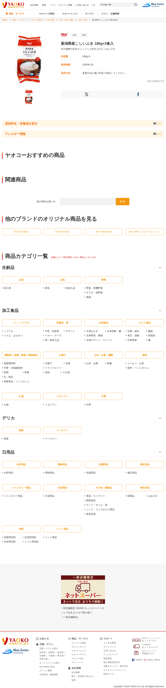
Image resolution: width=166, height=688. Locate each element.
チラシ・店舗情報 (110, 13)
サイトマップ (109, 647)
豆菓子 (48, 363)
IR (93, 5)
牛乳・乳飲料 (52, 331)
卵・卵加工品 (52, 340)
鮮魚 (47, 288)
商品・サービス (18, 20)
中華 (88, 404)
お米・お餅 (82, 20)
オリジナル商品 (79, 643)
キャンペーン (78, 662)
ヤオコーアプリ (79, 654)
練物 (150, 331)
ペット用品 (51, 537)
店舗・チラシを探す (48, 648)
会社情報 (34, 5)
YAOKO (137, 660)
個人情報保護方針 (111, 662)
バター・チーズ (53, 335)
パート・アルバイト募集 (61, 5)
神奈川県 (43, 659)
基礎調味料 (10, 363)
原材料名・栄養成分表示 (21, 123)
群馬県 (51, 652)
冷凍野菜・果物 (94, 335)
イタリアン (51, 404)
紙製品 (131, 496)
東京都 (60, 655)
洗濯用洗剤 (10, 537)
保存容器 (91, 514)
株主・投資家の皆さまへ (83, 676)
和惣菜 (151, 335)
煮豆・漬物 (133, 335)
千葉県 (51, 655)
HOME (4, 20)
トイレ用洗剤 (31, 541)
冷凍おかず (92, 331)
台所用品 (8, 472)
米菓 (68, 363)
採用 (44, 5)
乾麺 (109, 363)
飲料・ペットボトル (138, 368)
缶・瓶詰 (8, 377)
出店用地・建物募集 (48, 674)
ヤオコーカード (79, 647)
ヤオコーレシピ (70, 13)
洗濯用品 (91, 472)
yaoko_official (152, 660)
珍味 (47, 372)
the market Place (47, 666)
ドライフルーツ (53, 368)
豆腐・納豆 (133, 331)
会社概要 (76, 672)
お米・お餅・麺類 (66, 20)
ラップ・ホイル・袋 (96, 505)
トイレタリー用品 (13, 496)
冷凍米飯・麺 (114, 331)
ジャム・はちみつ (13, 335)
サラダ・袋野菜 (94, 292)
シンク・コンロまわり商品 (100, 509)
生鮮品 (8, 268)
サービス (89, 13)
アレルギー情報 (15, 134)
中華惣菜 (132, 340)
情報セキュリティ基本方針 (115, 666)
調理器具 (91, 500)
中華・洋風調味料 (13, 368)
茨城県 (42, 655)
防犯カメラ (108, 674)
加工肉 (7, 288)
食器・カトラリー (95, 496)
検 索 (122, 201)
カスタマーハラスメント (114, 670)
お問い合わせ (82, 5)
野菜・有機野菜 (94, 288)
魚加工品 (70, 288)
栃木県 (60, 652)
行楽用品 (49, 496)
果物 (88, 297)
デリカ (8, 418)
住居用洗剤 (30, 537)
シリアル (8, 331)
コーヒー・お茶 (135, 363)
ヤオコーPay (77, 658)
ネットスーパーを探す (49, 663)
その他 (66, 372)
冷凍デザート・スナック (99, 340)
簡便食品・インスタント (17, 381)
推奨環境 (107, 658)
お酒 (6, 404)
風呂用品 (132, 472)
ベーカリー (51, 438)
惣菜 (6, 438)
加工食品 (50, 20)
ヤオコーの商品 (46, 13)
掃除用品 (49, 472)
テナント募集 (45, 670)
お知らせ (44, 638)
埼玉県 (42, 652)
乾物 (26, 372)
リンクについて (110, 654)
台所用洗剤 (10, 541)
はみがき (152, 496)
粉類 (6, 372)
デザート (70, 331)
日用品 (8, 452)
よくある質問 (109, 643)
